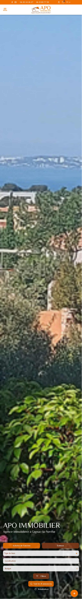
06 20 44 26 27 (26, 2)
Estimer (60, 551)
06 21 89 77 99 (42, 2)
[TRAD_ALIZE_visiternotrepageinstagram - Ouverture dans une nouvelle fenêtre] (15, 2)
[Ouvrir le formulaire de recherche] (41, 582)
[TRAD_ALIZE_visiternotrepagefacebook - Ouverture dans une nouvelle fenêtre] (12, 2)
